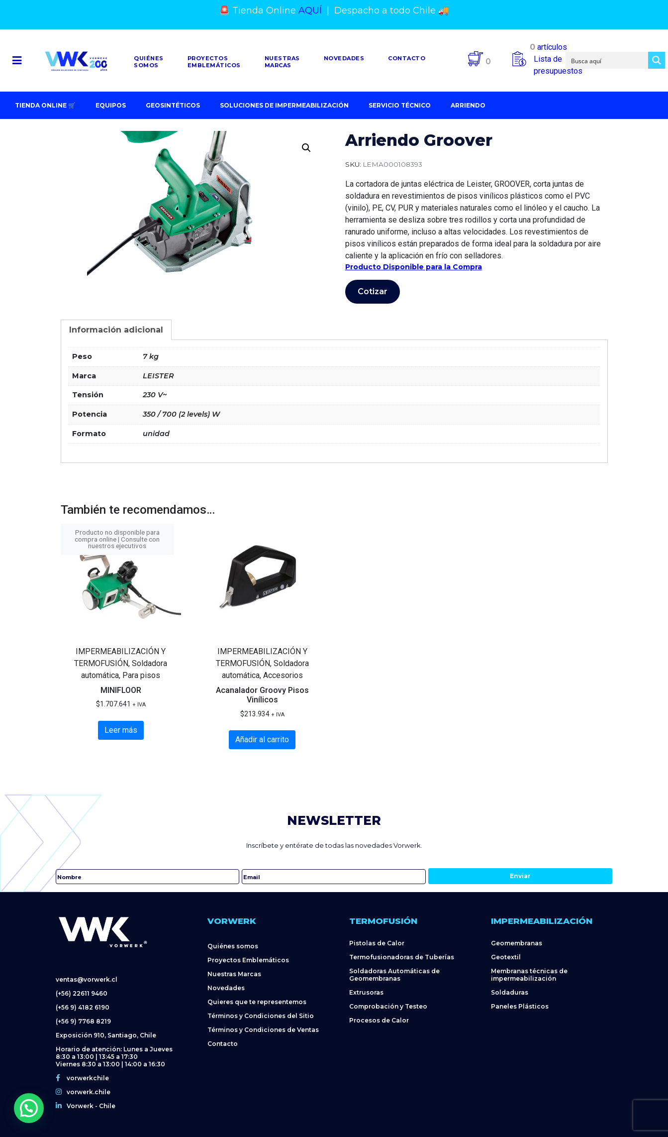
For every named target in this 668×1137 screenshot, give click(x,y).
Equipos (110, 105)
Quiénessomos (149, 62)
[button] (16, 60)
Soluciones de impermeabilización (284, 105)
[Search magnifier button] (656, 60)
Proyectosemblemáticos (214, 62)
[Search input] (607, 60)
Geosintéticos (173, 105)
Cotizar (372, 291)
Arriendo (468, 105)
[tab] (116, 330)
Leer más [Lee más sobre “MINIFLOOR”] (120, 730)
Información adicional (116, 330)
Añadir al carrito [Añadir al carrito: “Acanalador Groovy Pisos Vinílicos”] (262, 739)
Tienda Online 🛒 (45, 105)
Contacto (406, 58)
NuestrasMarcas (282, 62)
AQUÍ (310, 10)
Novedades (344, 58)
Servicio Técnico (400, 105)
